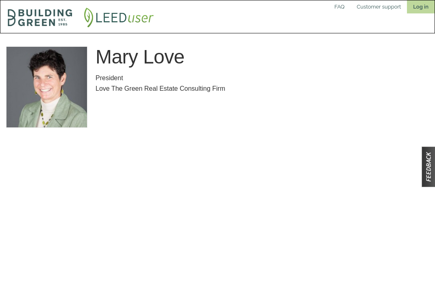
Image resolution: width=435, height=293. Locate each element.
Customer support (379, 7)
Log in (420, 7)
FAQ (340, 7)
